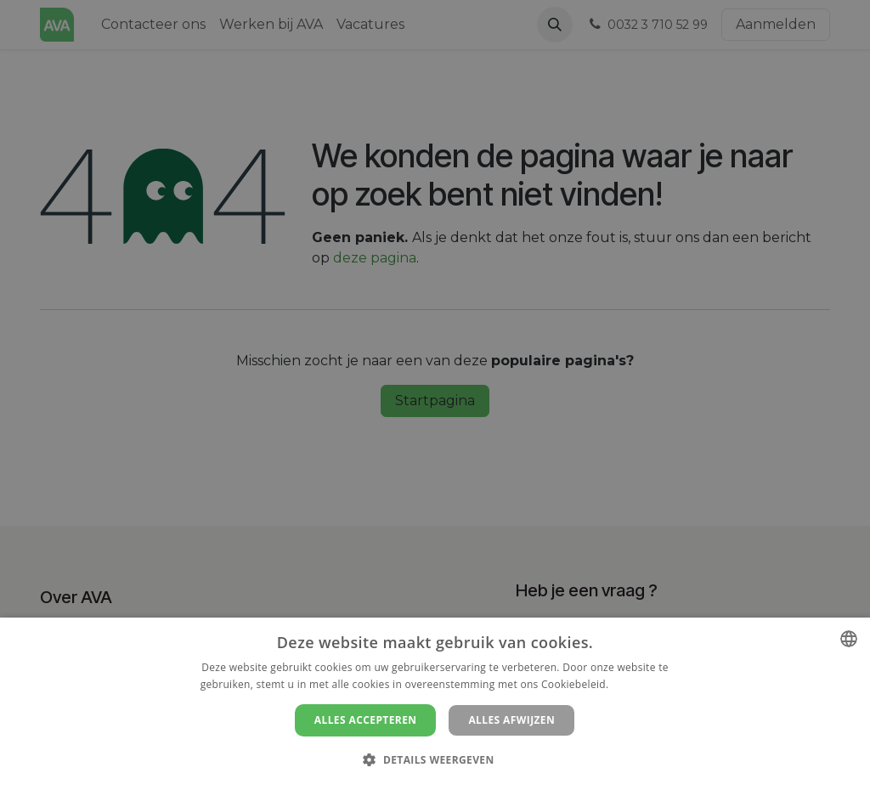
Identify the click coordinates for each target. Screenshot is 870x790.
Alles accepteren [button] (365, 720)
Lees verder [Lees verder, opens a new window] (641, 684)
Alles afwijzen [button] (511, 720)
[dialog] (435, 704)
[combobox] (848, 638)
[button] (435, 759)
